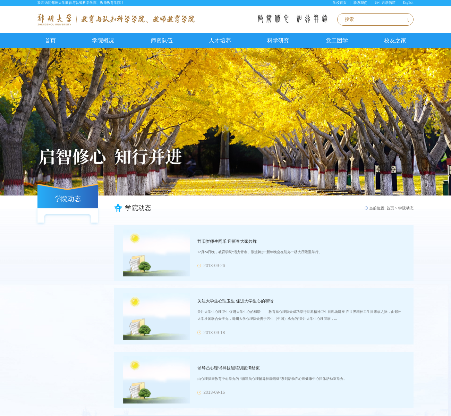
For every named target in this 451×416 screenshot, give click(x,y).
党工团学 (337, 40)
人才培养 (220, 40)
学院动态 (406, 208)
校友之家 (395, 40)
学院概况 (103, 40)
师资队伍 (162, 40)
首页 (50, 40)
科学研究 (278, 40)
